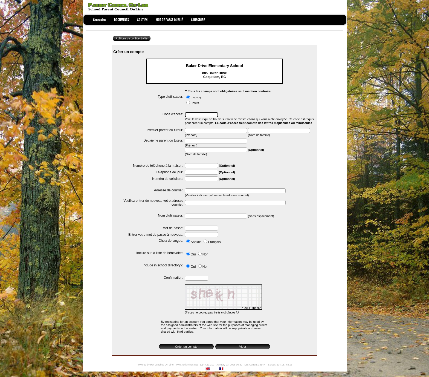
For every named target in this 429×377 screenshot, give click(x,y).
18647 (261, 364)
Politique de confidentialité (131, 38)
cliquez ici (233, 312)
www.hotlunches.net (187, 364)
